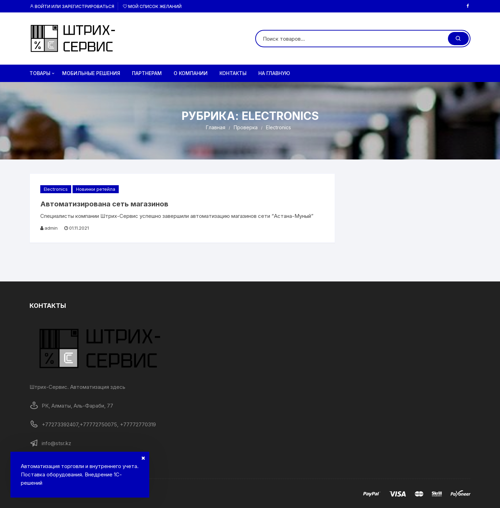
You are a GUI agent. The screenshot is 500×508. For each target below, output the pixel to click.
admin (51, 228)
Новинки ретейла (95, 189)
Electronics (56, 189)
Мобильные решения (91, 73)
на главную (274, 73)
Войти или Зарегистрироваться (72, 6)
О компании (191, 73)
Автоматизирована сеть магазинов (104, 204)
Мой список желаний (152, 6)
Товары (43, 73)
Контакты (233, 73)
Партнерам (147, 73)
